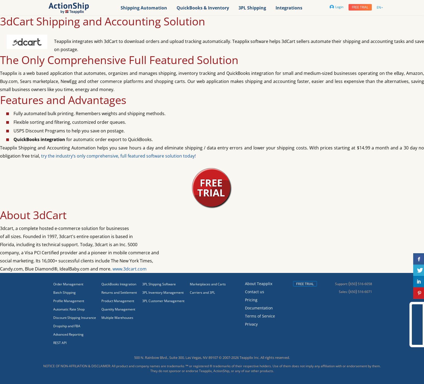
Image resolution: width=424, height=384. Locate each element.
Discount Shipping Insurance (74, 317)
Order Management (68, 284)
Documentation (259, 307)
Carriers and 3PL (202, 292)
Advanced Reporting (68, 334)
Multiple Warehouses (117, 317)
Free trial (360, 7)
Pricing (251, 299)
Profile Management (68, 301)
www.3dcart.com (129, 269)
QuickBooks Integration (118, 284)
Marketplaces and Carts (208, 284)
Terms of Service (260, 316)
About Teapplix (258, 283)
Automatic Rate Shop (69, 309)
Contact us (254, 291)
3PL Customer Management (163, 301)
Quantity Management (118, 309)
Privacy (251, 324)
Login (336, 7)
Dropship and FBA (66, 326)
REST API (60, 342)
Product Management (117, 301)
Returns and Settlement (119, 292)
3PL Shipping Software (159, 284)
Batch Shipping (64, 292)
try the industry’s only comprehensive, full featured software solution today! (118, 156)
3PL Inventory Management (163, 292)
